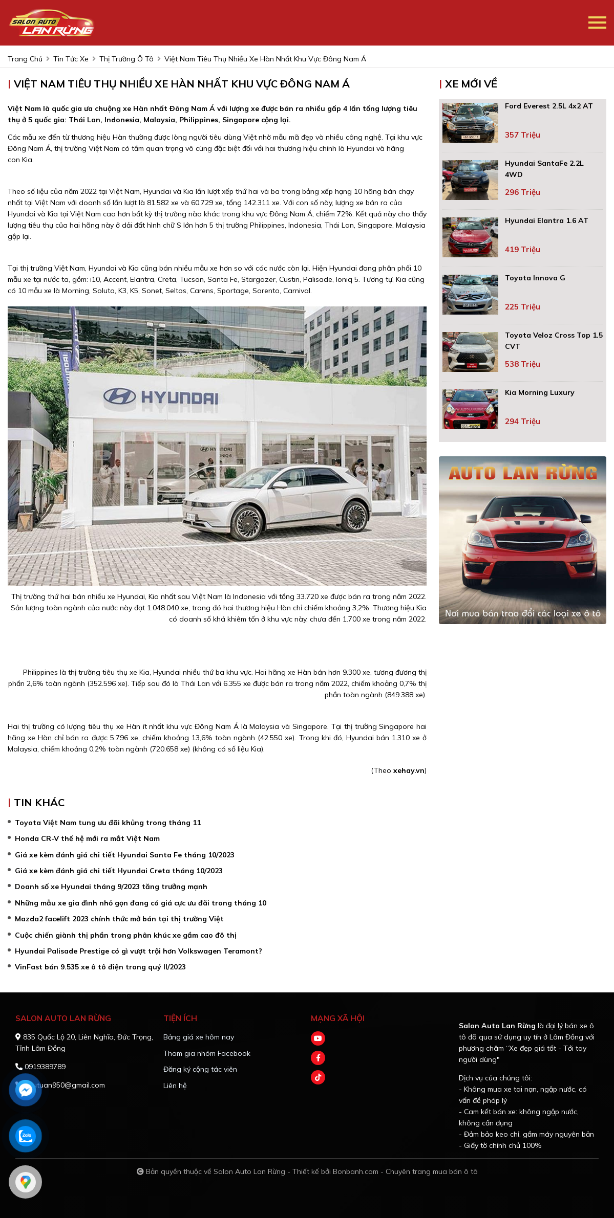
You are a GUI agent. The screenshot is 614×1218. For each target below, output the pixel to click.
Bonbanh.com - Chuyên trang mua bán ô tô (405, 1171)
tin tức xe (71, 58)
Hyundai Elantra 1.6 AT (546, 220)
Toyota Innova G (535, 277)
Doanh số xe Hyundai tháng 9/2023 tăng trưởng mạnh (111, 886)
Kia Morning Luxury (540, 392)
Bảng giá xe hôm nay (198, 1037)
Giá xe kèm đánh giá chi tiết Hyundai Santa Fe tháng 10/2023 (125, 854)
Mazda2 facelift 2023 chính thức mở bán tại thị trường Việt (119, 918)
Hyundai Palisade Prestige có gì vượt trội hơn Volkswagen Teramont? (138, 951)
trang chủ (25, 58)
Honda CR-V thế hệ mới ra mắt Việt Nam (87, 838)
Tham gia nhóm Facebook (206, 1053)
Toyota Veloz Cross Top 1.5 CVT (554, 340)
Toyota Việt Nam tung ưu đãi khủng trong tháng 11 (108, 822)
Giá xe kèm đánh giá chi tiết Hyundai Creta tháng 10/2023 (119, 870)
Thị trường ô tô (126, 58)
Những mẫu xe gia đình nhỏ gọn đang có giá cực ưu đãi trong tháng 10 (140, 902)
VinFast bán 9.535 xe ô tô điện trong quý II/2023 (100, 966)
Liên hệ (175, 1085)
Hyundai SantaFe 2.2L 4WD (544, 169)
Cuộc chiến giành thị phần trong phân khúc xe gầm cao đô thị (126, 935)
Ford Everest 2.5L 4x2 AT (549, 105)
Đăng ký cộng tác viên (200, 1069)
